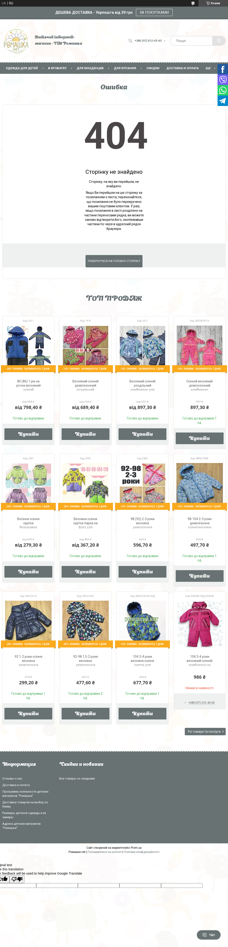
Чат (208, 935)
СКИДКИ (152, 68)
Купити (28, 434)
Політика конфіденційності (141, 852)
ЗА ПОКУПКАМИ (154, 12)
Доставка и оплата (182, 68)
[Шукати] (219, 41)
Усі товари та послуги (204, 731)
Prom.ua (136, 847)
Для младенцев (90, 68)
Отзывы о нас (12, 778)
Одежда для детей (22, 68)
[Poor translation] (17, 879)
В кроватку (57, 68)
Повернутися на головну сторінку (114, 261)
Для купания (125, 68)
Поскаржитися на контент (105, 852)
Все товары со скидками (77, 778)
